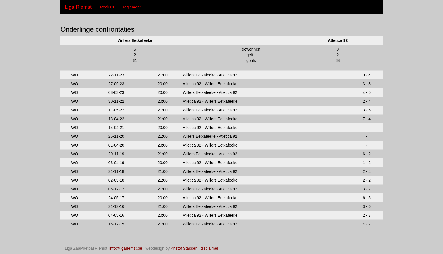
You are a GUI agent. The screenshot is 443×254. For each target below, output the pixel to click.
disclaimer (209, 248)
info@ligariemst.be (125, 248)
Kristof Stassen (184, 248)
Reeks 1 (107, 7)
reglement (131, 7)
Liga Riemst (78, 7)
